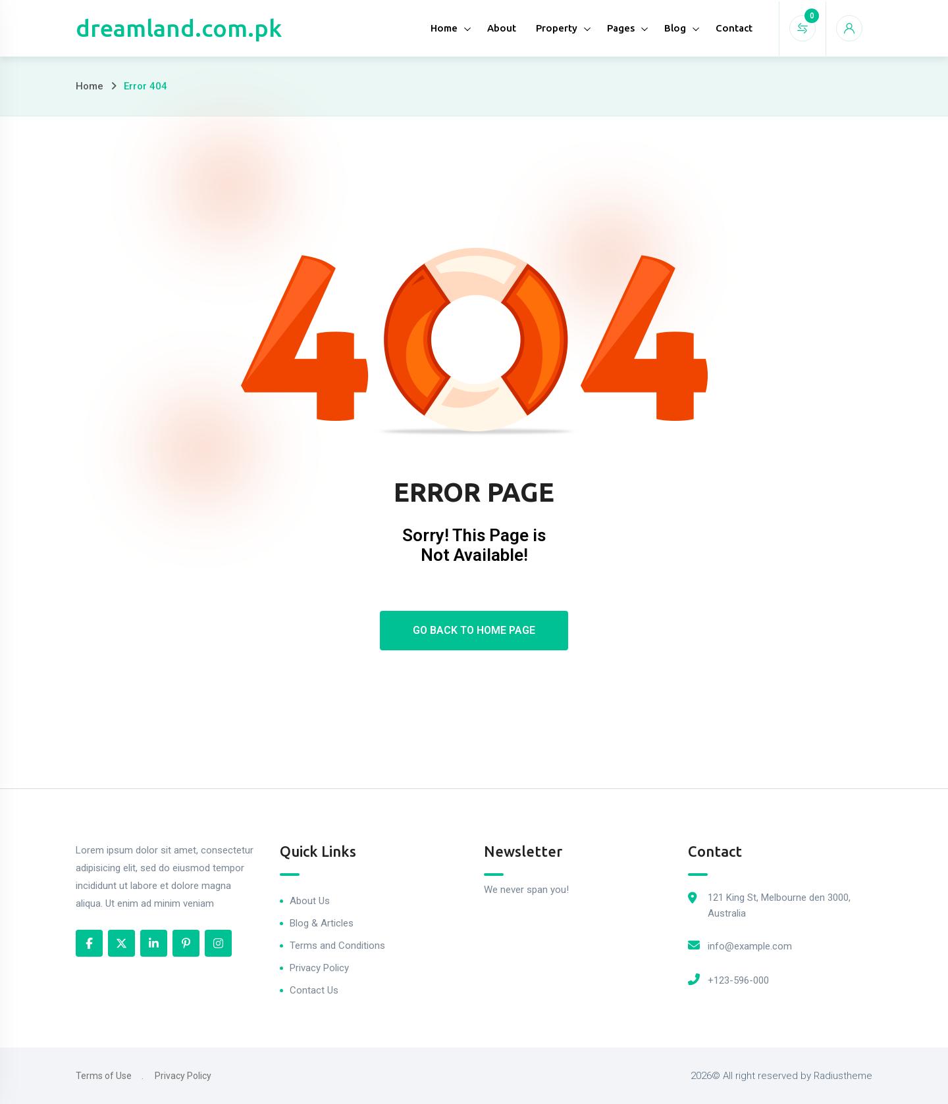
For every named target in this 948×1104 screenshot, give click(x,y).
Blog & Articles (322, 923)
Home (444, 28)
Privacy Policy (319, 968)
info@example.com (750, 946)
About (501, 28)
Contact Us (314, 990)
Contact (734, 28)
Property (556, 28)
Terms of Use (104, 1075)
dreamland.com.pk (179, 27)
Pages (621, 28)
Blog (675, 28)
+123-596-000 (738, 980)
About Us (310, 901)
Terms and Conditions (337, 945)
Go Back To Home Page (474, 630)
